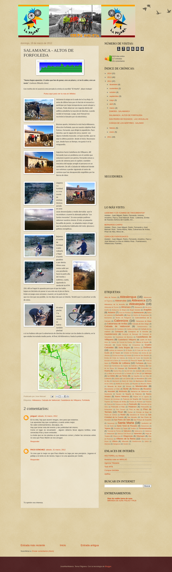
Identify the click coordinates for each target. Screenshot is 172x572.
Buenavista (108, 318)
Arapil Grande (135, 310)
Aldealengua (128, 296)
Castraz (113, 342)
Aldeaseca (36, 400)
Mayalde (135, 384)
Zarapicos (116, 444)
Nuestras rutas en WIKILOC (115, 459)
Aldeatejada (137, 304)
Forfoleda (86, 400)
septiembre (114, 96)
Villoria (114, 441)
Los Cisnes (127, 378)
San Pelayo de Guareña (142, 420)
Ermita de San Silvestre (141, 355)
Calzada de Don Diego (140, 324)
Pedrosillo (133, 404)
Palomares (145, 399)
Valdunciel (110, 433)
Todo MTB (108, 467)
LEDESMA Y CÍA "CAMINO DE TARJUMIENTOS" (124, 213)
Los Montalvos (139, 378)
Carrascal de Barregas (130, 334)
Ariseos (111, 312)
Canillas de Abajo (132, 329)
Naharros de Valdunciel (140, 391)
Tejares (107, 428)
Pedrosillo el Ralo (118, 407)
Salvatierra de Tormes (137, 415)
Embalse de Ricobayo (131, 353)
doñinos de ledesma (116, 350)
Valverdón (138, 433)
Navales (118, 394)
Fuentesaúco (116, 366)
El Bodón (129, 350)
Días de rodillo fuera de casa (119, 498)
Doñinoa (137, 347)
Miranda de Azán (114, 386)
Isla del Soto (128, 371)
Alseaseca (138, 307)
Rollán (123, 415)
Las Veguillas (135, 376)
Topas (125, 428)
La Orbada (127, 373)
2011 (109, 137)
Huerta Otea (117, 371)
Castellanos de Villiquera (71, 400)
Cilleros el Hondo (142, 342)
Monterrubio (141, 386)
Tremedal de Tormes (114, 431)
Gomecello (132, 368)
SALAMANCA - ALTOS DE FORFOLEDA (125, 115)
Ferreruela (124, 360)
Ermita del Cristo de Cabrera (114, 358)
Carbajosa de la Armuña (138, 331)
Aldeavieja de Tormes (111, 307)
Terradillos (117, 428)
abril (111, 104)
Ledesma (107, 378)
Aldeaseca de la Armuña (114, 304)
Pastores (148, 402)
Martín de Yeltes (127, 381)
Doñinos (147, 347)
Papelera (107, 402)
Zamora (107, 444)
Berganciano (145, 315)
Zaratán (125, 444)
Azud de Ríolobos (125, 312)
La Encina (148, 371)
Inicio (63, 545)
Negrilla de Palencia (134, 394)
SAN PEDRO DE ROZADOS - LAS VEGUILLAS (128, 119)
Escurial (146, 358)
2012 (109, 81)
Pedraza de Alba (120, 404)
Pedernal (110, 404)
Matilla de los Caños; (123, 384)
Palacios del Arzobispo (112, 399)
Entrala (129, 355)
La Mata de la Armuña (114, 373)
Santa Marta (126, 422)
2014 (109, 73)
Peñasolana (108, 409)
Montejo (128, 386)
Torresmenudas (145, 428)
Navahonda (108, 394)
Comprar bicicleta (111, 470)
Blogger (108, 566)
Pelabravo (132, 407)
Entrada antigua (90, 545)
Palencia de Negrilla (130, 399)
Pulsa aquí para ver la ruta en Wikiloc (60, 94)
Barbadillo (120, 315)
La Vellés (111, 376)
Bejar (129, 315)
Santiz (112, 426)
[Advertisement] (59, 526)
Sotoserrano (145, 426)
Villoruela (125, 441)
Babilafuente (139, 312)
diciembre (113, 84)
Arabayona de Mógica (119, 310)
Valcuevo (127, 431)
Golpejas (121, 368)
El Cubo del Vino (141, 350)
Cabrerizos (121, 320)
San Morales (132, 417)
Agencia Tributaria (111, 463)
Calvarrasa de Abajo (143, 321)
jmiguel (33, 416)
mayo (111, 100)
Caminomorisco (142, 326)
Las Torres (123, 376)
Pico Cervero (120, 409)
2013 (109, 77)
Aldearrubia (120, 300)
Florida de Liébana (120, 363)
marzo (112, 108)
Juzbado (138, 371)
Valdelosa (148, 431)
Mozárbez (147, 389)
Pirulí (120, 412)
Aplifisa (107, 474)
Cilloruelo (107, 345)
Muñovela (123, 391)
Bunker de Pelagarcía (123, 318)
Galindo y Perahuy (138, 366)
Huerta (107, 371)
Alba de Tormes (110, 297)
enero (112, 132)
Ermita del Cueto (134, 358)
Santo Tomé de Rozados (127, 426)
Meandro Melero (146, 384)
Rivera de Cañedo (110, 415)
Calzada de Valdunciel (51, 400)
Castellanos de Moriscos (124, 337)
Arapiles (147, 309)
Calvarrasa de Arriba (117, 323)
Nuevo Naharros (122, 396)
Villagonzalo (128, 436)
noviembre (114, 88)
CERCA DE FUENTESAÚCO (116, 236)
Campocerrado (109, 329)
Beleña (135, 315)
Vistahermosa (136, 441)
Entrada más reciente (33, 545)
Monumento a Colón (112, 389)
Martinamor (140, 381)
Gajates (125, 366)
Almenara (126, 307)
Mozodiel (111, 391)
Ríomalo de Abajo (142, 412)
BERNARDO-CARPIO (113, 225)
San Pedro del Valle (122, 420)
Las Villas (146, 376)
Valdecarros (138, 431)
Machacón (115, 381)
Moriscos (136, 389)
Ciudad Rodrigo (122, 345)
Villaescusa (116, 436)
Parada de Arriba (119, 402)
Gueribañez (145, 368)
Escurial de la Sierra (111, 360)
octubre (112, 92)
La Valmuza (146, 373)
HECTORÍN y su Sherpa (114, 456)
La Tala (136, 373)
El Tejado (116, 353)
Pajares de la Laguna (141, 396)
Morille (126, 389)
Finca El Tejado (136, 360)
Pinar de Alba (134, 409)
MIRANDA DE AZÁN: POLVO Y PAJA (121, 501)
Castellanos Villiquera (127, 340)
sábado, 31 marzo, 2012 (47, 416)
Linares (117, 378)
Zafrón (147, 441)
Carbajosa (119, 331)
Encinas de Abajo (118, 355)
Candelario (120, 329)
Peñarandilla (145, 407)
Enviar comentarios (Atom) (43, 551)
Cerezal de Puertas (125, 342)
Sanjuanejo (111, 423)
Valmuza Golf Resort (124, 433)
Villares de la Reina (125, 438)
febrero (112, 128)
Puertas (130, 412)
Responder (34, 441)
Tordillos (133, 428)
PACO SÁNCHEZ (37, 450)
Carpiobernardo (110, 334)
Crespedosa (136, 345)
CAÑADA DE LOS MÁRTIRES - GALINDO (126, 123)
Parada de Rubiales (136, 402)
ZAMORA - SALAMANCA (119, 111)
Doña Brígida (124, 347)
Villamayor (140, 436)
